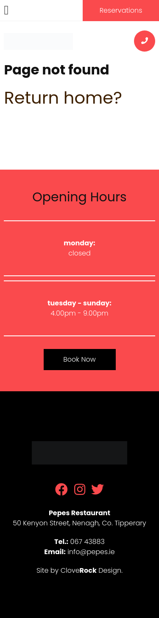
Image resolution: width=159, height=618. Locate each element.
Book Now (79, 359)
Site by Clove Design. (79, 570)
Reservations (121, 10)
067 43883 (87, 542)
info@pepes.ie (91, 552)
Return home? (63, 98)
